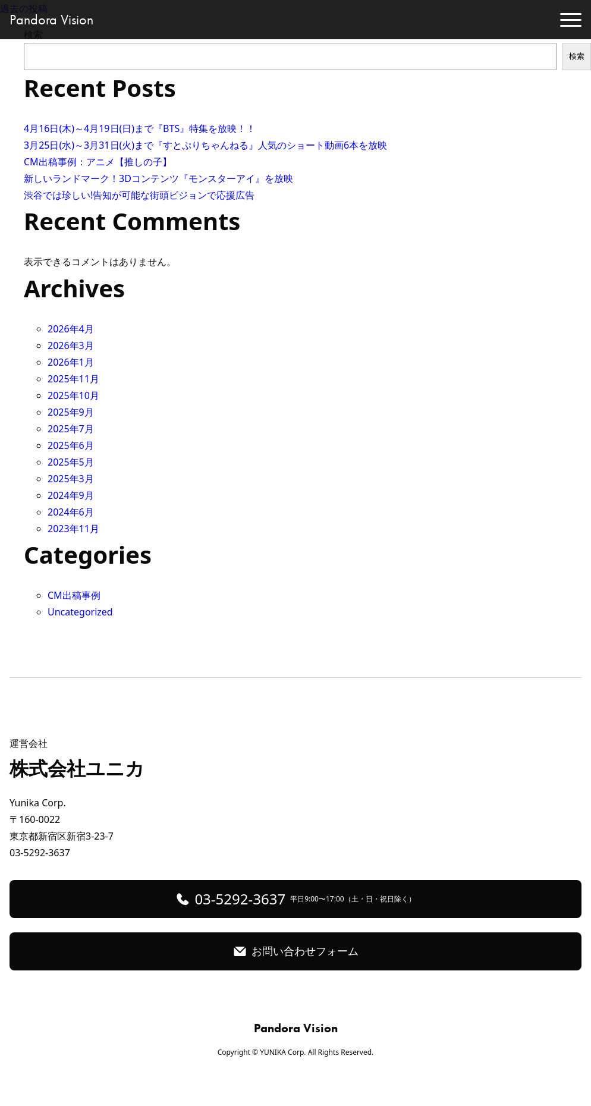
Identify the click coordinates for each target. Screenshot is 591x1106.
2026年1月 (71, 362)
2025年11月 (73, 378)
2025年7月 (71, 428)
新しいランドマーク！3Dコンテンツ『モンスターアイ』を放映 (158, 178)
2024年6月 (71, 512)
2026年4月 (71, 328)
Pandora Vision (51, 19)
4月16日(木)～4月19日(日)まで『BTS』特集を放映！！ (140, 128)
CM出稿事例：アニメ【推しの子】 (98, 161)
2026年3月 (71, 345)
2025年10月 (73, 395)
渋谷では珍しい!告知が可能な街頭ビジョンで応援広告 (139, 195)
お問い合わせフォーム (305, 951)
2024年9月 (71, 495)
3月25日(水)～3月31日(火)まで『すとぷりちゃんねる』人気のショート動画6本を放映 (205, 145)
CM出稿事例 (74, 595)
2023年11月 (73, 528)
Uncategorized (80, 611)
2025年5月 (71, 462)
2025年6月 (71, 445)
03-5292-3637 (304, 899)
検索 (576, 56)
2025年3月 (71, 478)
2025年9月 (71, 412)
